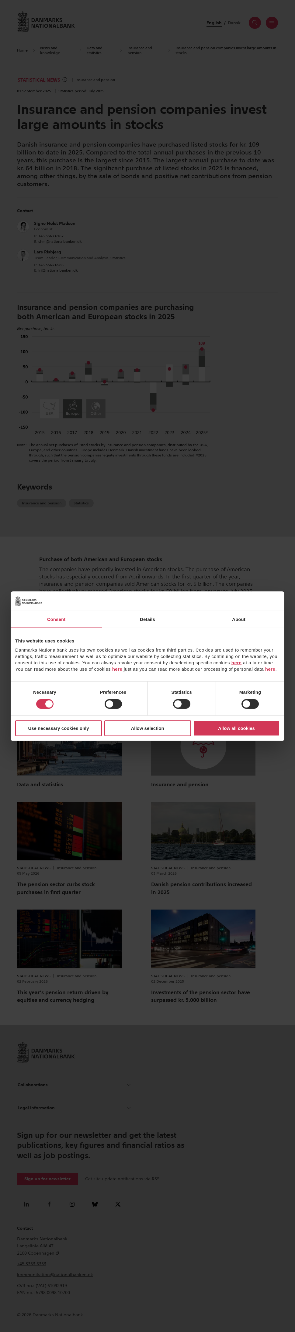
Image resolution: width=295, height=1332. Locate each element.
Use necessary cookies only (58, 728)
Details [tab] (147, 619)
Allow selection (147, 728)
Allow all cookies (236, 728)
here (236, 662)
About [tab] (238, 619)
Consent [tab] (56, 619)
